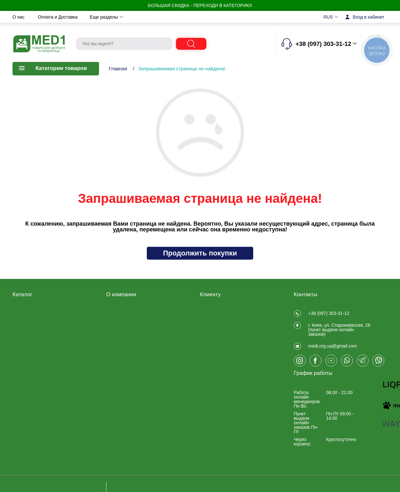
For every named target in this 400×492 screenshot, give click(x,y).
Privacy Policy (120, 354)
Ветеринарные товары (36, 388)
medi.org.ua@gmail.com (332, 353)
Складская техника (32, 372)
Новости (149, 17)
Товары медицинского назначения (35, 336)
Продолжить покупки (200, 253)
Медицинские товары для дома (39, 323)
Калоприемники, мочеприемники (29, 348)
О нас (19, 17)
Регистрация (213, 312)
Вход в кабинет (368, 17)
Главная (118, 68)
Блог (111, 362)
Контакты (181, 17)
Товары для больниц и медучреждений (36, 361)
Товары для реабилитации (40, 312)
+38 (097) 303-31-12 (328, 313)
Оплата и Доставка (58, 17)
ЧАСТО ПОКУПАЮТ (33, 397)
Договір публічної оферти (132, 320)
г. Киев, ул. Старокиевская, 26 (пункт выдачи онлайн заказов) (339, 333)
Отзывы (211, 17)
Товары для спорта (32, 380)
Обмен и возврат (109, 17)
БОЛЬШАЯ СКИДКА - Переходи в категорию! (200, 5)
